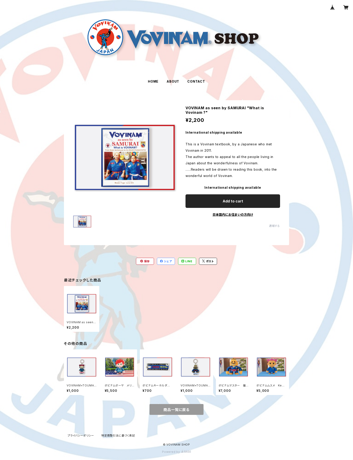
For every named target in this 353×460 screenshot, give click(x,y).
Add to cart (233, 201)
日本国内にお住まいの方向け (233, 214)
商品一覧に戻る (176, 409)
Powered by (176, 451)
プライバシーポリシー (81, 435)
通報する (274, 226)
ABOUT (173, 81)
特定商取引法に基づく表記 (118, 435)
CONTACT (196, 81)
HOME (153, 81)
